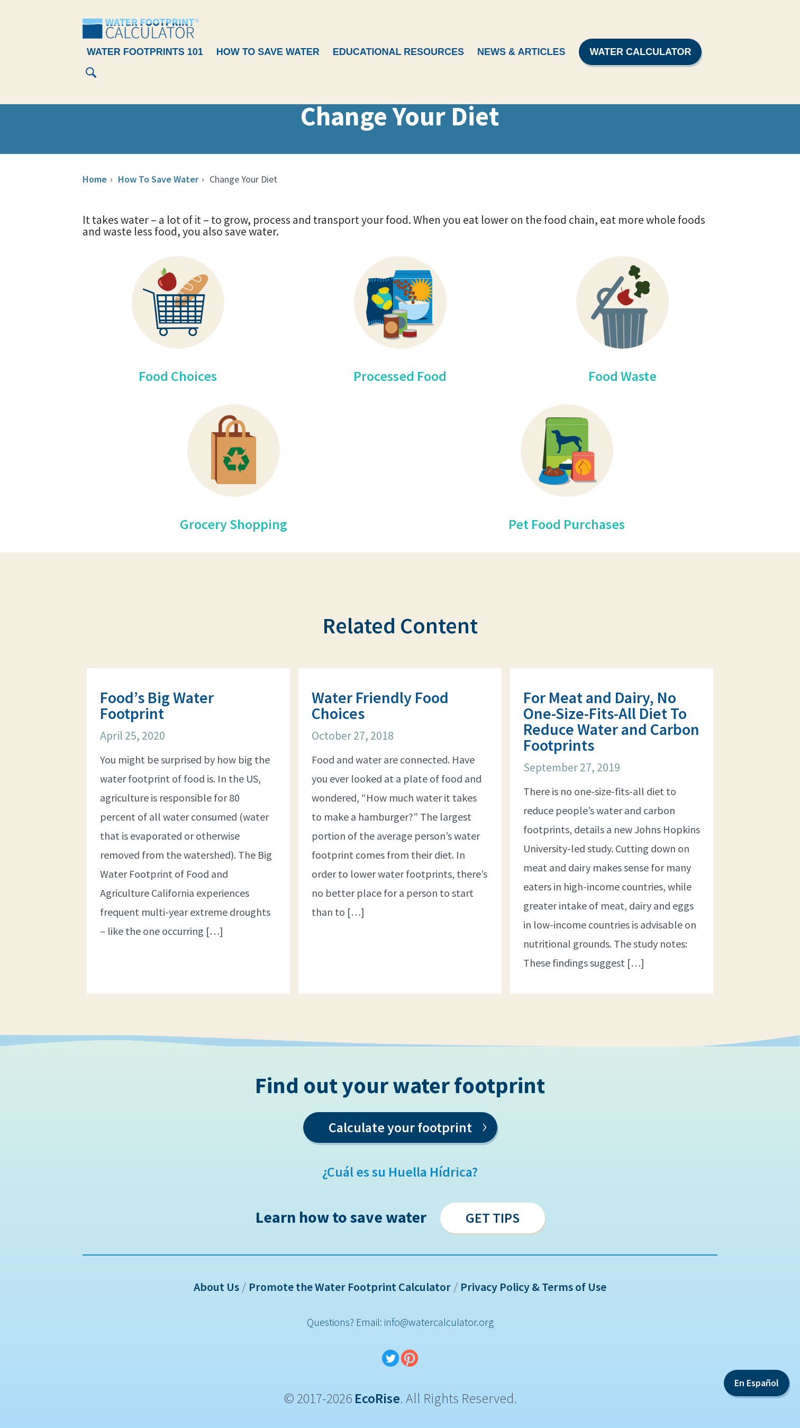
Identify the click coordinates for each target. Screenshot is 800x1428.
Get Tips (493, 1217)
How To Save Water (268, 52)
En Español (756, 1383)
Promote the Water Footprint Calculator (350, 1286)
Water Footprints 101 (145, 52)
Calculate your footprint (408, 1125)
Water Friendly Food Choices (380, 705)
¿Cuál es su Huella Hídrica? (400, 1171)
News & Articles (521, 52)
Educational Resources (398, 52)
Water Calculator (640, 52)
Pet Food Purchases (566, 524)
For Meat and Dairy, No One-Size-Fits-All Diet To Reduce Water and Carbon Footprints (611, 721)
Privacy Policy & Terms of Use (533, 1286)
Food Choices (178, 376)
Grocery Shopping (233, 524)
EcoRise (377, 1398)
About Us (216, 1286)
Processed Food (400, 376)
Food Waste (622, 376)
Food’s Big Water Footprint (157, 705)
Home (95, 179)
